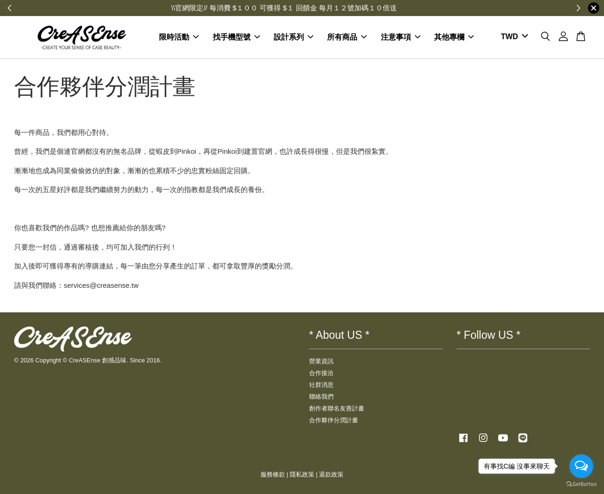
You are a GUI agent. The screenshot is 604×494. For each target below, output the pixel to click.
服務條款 (272, 474)
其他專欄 (454, 37)
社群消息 (321, 384)
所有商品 (347, 37)
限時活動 (179, 37)
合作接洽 (321, 373)
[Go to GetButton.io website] (581, 484)
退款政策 (331, 474)
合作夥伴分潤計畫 (333, 420)
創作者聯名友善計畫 (336, 408)
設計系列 (293, 37)
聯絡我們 (321, 396)
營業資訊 (321, 361)
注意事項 (400, 37)
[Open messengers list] (581, 466)
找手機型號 (236, 37)
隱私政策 (302, 474)
